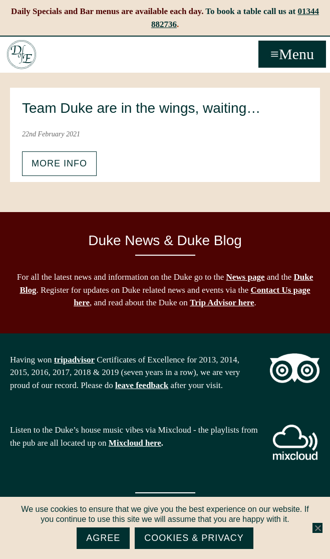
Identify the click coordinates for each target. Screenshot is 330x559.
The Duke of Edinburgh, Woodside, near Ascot (22, 55)
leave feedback (141, 385)
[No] (317, 528)
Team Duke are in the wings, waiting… (141, 108)
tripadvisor (74, 359)
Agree (103, 538)
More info (59, 163)
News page (245, 277)
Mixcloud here (135, 443)
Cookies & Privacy (194, 538)
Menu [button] (296, 54)
